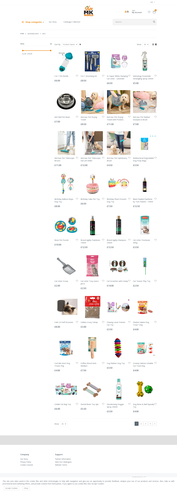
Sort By (57, 44)
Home (22, 33)
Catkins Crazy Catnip (89, 322)
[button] (149, 11)
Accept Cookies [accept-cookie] (11, 488)
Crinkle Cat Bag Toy (62, 404)
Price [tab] (36, 44)
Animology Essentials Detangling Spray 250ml (143, 77)
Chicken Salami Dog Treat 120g (141, 323)
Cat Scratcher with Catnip (117, 281)
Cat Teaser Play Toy (141, 281)
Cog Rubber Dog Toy (116, 363)
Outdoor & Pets (33, 33)
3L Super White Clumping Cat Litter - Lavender (117, 77)
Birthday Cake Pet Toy (90, 199)
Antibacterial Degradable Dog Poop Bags (143, 159)
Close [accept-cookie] (26, 488)
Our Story (53, 22)
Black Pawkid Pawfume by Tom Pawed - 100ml (143, 200)
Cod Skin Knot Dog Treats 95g (62, 364)
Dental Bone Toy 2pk (89, 404)
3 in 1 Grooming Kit (89, 76)
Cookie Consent (26, 465)
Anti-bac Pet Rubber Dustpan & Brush (141, 118)
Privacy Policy (25, 462)
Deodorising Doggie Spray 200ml (115, 405)
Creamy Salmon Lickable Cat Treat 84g (143, 364)
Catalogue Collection (71, 22)
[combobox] (135, 22)
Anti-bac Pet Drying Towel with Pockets (115, 118)
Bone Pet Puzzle (61, 240)
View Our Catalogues (63, 462)
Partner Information (63, 459)
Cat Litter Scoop (61, 281)
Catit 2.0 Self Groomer (63, 322)
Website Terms (61, 465)
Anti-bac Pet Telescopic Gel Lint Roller (91, 159)
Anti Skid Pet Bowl (62, 117)
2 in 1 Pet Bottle (61, 76)
